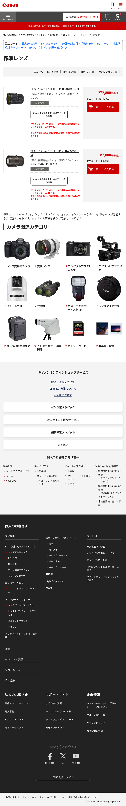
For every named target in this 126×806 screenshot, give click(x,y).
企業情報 (93, 694)
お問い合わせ (12, 797)
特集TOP (8, 466)
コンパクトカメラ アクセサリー (22, 590)
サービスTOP (41, 466)
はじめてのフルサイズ (17, 471)
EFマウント (68, 34)
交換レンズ (55, 34)
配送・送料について (63, 382)
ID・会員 (10, 680)
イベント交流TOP (74, 466)
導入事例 (9, 711)
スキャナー (13, 626)
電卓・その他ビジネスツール (61, 538)
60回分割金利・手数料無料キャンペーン (85, 43)
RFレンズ (34, 47)
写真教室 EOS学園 (96, 546)
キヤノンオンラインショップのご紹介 (103, 578)
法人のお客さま (16, 694)
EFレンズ (12, 564)
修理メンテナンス (55, 727)
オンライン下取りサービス (63, 420)
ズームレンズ (82, 34)
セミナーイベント (14, 727)
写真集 (49, 587)
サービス (92, 536)
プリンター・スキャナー (17, 599)
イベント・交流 (14, 659)
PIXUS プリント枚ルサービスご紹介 (103, 568)
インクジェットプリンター (21, 605)
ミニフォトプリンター (19, 620)
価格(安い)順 (87, 71)
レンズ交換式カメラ (17, 552)
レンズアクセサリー (17, 575)
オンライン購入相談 (47, 475)
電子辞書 (53, 549)
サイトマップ (29, 797)
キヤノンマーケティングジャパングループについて (102, 705)
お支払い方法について (63, 388)
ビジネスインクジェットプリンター (22, 613)
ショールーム (13, 670)
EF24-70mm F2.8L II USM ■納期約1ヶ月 (55, 89)
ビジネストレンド (14, 719)
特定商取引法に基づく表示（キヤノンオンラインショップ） (109, 476)
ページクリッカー (57, 567)
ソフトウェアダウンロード (59, 719)
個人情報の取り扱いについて (83, 797)
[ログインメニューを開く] (112, 5)
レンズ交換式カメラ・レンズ (20, 546)
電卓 (51, 543)
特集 (7, 649)
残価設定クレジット (63, 432)
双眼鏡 (49, 574)
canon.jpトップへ (63, 777)
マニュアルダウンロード (58, 711)
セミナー (72, 484)
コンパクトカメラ (14, 582)
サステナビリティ (96, 723)
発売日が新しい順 (108, 71)
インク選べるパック (55, 47)
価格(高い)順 (69, 71)
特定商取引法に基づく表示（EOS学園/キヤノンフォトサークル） (110, 491)
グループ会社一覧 (96, 714)
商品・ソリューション (16, 703)
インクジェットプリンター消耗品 (21, 635)
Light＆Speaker (54, 581)
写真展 (71, 471)
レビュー (10, 475)
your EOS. (11, 480)
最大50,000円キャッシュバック (40, 43)
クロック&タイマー (58, 555)
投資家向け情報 (95, 731)
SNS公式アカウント (63, 746)
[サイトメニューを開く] (120, 5)
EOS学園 (41, 471)
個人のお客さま (10, 34)
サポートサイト (57, 694)
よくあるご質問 (63, 395)
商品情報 (10, 536)
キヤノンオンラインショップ (33, 34)
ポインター (54, 561)
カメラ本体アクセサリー (20, 569)
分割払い (63, 445)
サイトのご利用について (52, 797)
